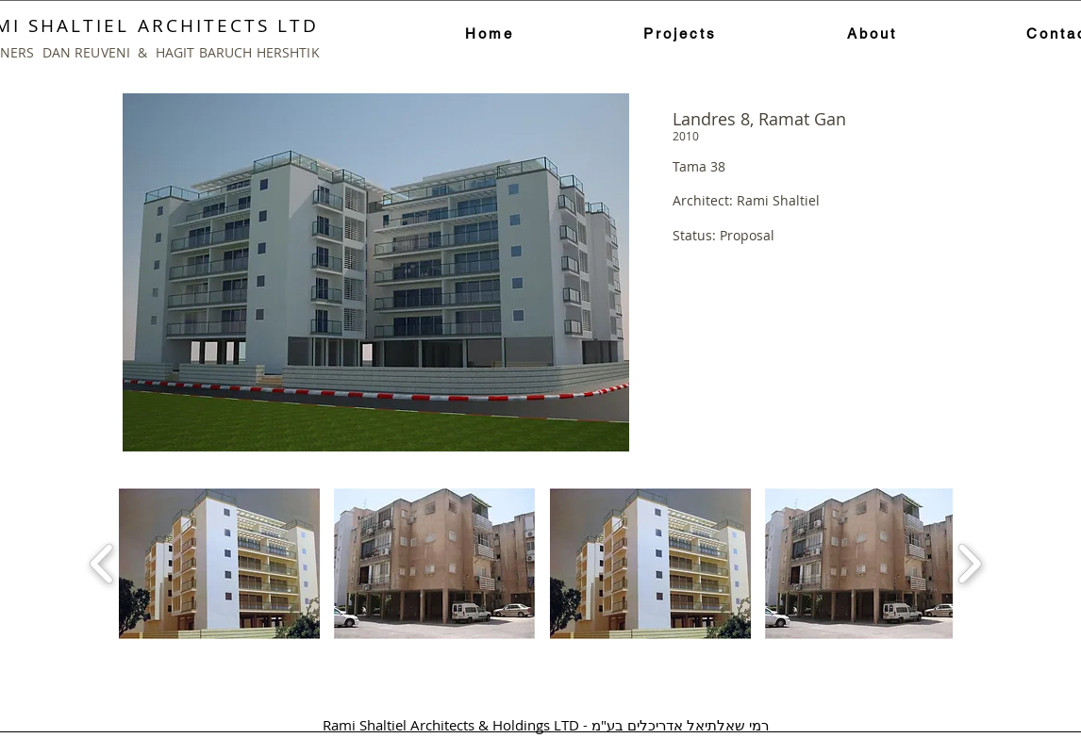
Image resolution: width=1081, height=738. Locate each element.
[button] (219, 563)
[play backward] (102, 563)
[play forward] (969, 563)
